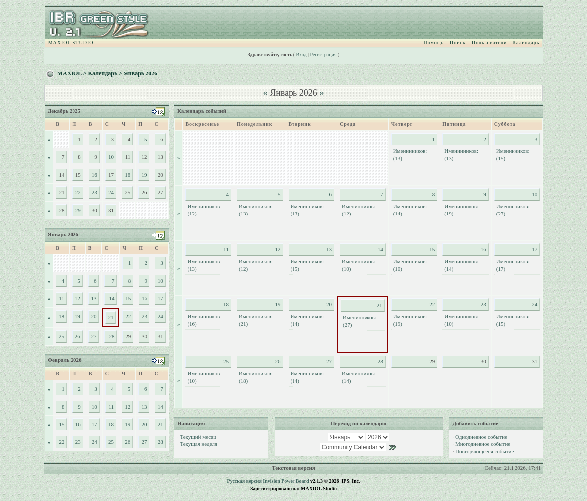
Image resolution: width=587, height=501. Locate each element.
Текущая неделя (198, 444)
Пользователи (489, 42)
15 (128, 298)
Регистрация (323, 54)
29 (78, 210)
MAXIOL (69, 73)
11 (61, 298)
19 (144, 175)
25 (61, 336)
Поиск (458, 42)
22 (78, 192)
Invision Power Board (286, 481)
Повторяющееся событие (484, 451)
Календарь (526, 42)
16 (94, 175)
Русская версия (244, 481)
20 (93, 316)
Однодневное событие (481, 437)
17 (160, 298)
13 (93, 298)
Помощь (433, 42)
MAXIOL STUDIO (71, 42)
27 (93, 336)
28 (111, 336)
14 (111, 298)
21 (110, 317)
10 (111, 157)
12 (77, 298)
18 (127, 175)
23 (94, 192)
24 (111, 192)
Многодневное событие (482, 444)
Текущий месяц (198, 437)
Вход (301, 54)
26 (77, 336)
